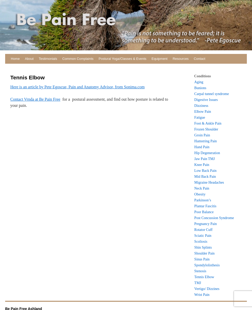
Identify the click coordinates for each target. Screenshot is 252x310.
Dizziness (201, 106)
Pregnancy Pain (205, 224)
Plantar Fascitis (205, 206)
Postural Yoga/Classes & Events (123, 59)
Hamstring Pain (205, 141)
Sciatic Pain (203, 236)
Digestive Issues (206, 100)
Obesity (200, 194)
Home (15, 59)
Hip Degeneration (207, 153)
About (29, 59)
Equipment (159, 59)
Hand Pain (202, 147)
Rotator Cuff (203, 230)
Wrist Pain (202, 295)
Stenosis (200, 271)
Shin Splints (203, 247)
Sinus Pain (202, 259)
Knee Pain (201, 165)
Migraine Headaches (209, 182)
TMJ (197, 283)
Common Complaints (77, 59)
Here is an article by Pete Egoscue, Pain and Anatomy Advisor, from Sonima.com (77, 87)
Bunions (200, 88)
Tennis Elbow (204, 277)
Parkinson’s (202, 200)
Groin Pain (202, 135)
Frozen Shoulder (206, 129)
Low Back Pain (205, 171)
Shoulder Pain (204, 253)
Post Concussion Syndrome (214, 218)
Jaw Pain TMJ (204, 159)
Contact (199, 59)
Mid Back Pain (205, 177)
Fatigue (199, 117)
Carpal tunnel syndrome (211, 94)
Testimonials (48, 59)
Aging (198, 82)
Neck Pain (201, 188)
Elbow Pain (202, 112)
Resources (180, 59)
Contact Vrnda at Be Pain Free (35, 99)
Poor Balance (204, 212)
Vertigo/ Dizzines (207, 289)
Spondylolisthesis (207, 265)
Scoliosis (201, 241)
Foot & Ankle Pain (207, 123)
